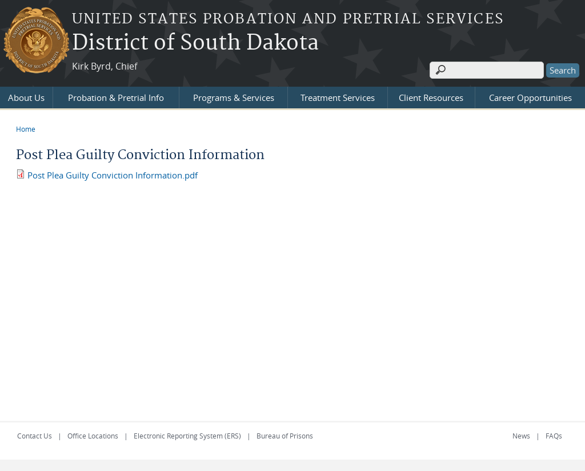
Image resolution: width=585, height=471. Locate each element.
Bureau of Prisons (285, 435)
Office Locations (92, 435)
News (521, 435)
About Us (26, 97)
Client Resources (431, 97)
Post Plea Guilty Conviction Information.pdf (112, 175)
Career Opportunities (530, 97)
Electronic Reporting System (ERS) (187, 435)
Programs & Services (233, 97)
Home (25, 128)
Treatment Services (337, 97)
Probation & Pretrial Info (116, 97)
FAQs (554, 435)
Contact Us (34, 435)
